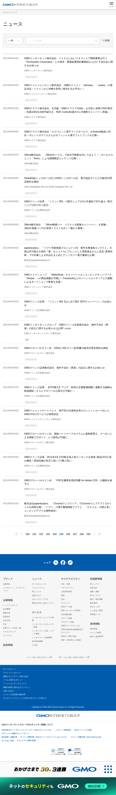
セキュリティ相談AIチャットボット (15, 733)
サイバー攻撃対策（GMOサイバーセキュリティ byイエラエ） (44, 737)
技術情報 (8, 645)
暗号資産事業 (37, 641)
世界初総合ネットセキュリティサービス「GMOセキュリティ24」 (27, 730)
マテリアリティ (67, 588)
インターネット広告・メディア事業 (43, 632)
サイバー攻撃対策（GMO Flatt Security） (87, 737)
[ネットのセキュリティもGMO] (58, 786)
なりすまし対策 (8, 740)
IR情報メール (95, 614)
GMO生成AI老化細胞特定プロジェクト (72, 630)
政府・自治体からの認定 (71, 640)
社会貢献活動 (66, 614)
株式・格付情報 (96, 599)
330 (28, 534)
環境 (63, 595)
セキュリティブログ (40, 599)
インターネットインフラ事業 (43, 619)
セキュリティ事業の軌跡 (26, 740)
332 (41, 534)
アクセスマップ (9, 632)
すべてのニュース (39, 584)
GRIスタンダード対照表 (71, 610)
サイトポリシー (9, 669)
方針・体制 (65, 584)
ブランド (8, 579)
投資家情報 (96, 579)
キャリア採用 (95, 633)
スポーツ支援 (66, 618)
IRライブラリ (95, 595)
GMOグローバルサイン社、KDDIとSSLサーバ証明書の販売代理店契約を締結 (66, 348)
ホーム (5, 12)
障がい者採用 (96, 636)
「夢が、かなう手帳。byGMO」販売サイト (73, 657)
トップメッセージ (10, 605)
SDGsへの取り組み (69, 636)
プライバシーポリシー (12, 673)
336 (68, 534)
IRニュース (36, 591)
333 (48, 534)
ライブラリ (7, 636)
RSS (106, 40)
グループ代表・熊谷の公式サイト (39, 657)
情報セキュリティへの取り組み (15, 676)
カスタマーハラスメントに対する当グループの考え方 (25, 698)
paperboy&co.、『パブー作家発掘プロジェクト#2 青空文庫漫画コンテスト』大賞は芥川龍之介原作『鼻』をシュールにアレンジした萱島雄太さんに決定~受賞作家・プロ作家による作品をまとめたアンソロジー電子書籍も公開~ (68, 251)
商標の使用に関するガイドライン (16, 687)
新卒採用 (93, 629)
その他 (34, 645)
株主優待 (93, 603)
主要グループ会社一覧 (12, 628)
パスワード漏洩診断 (63, 730)
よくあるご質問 (96, 610)
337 (75, 534)
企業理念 (6, 584)
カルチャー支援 (67, 622)
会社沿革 (6, 620)
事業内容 (6, 613)
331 (34, 534)
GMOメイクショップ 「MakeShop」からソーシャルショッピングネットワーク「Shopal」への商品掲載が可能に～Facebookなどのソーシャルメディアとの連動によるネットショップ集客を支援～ (68, 278)
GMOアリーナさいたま (70, 626)
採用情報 (95, 624)
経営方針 (93, 588)
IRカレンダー (95, 607)
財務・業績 (94, 591)
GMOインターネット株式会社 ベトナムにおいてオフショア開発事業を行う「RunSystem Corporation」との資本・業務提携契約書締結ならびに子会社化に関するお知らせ (68, 62)
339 (88, 534)
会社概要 (6, 609)
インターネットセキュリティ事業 (43, 625)
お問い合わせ (8, 691)
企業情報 (8, 600)
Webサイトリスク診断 (83, 730)
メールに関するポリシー (13, 680)
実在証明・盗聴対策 (9, 737)
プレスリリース (38, 588)
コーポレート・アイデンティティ (14, 589)
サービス (37, 612)
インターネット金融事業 (42, 638)
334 (55, 534)
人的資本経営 (66, 591)
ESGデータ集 (66, 607)
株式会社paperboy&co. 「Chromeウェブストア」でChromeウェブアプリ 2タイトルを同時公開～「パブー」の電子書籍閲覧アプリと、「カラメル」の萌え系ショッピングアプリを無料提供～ (67, 507)
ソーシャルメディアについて (15, 684)
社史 (5, 624)
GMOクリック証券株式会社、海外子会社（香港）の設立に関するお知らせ (64, 367)
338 (82, 534)
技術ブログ (36, 595)
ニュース (13, 12)
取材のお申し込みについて (43, 603)
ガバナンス (65, 603)
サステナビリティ (70, 579)
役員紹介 (6, 617)
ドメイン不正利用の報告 (14, 694)
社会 (63, 599)
